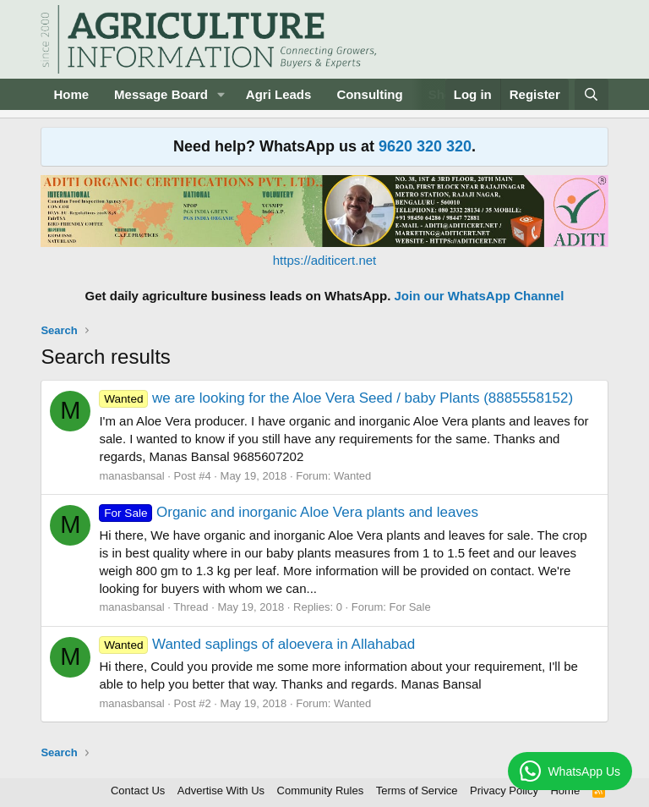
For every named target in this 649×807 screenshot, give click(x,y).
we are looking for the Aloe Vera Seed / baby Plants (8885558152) (336, 398)
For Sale (410, 607)
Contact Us (138, 790)
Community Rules (320, 790)
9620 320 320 (425, 146)
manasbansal (131, 475)
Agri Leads (279, 94)
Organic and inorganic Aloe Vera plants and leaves (288, 512)
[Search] (591, 94)
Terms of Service (417, 790)
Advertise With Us (221, 790)
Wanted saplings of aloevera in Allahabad (257, 644)
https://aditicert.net (325, 260)
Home (71, 94)
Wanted (352, 475)
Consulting (369, 94)
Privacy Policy (504, 790)
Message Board (161, 94)
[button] (221, 94)
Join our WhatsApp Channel (479, 295)
